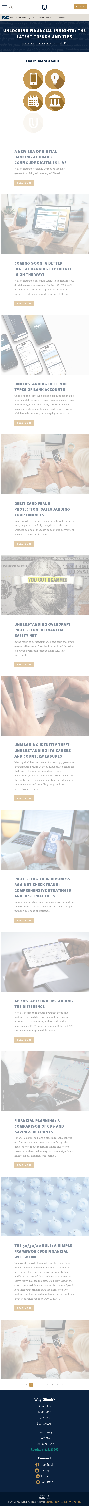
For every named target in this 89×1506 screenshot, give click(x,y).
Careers (44, 1438)
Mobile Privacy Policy (71, 1501)
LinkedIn (44, 1476)
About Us (44, 1406)
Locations (44, 1412)
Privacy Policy (52, 1501)
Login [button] (80, 6)
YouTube (44, 1482)
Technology (44, 1423)
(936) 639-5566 (44, 1444)
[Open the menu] (4, 7)
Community (44, 1432)
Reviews (44, 1418)
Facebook (44, 1465)
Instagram (44, 1470)
